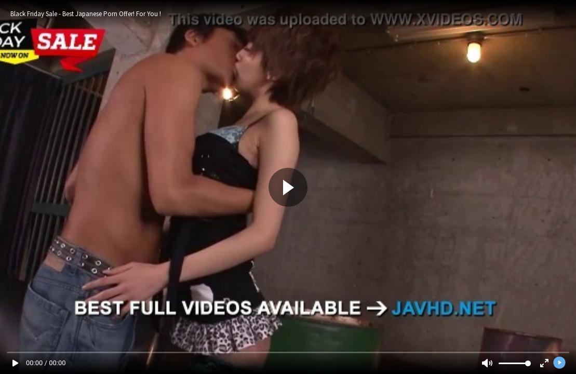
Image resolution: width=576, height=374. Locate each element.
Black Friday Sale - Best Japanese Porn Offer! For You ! (85, 13)
